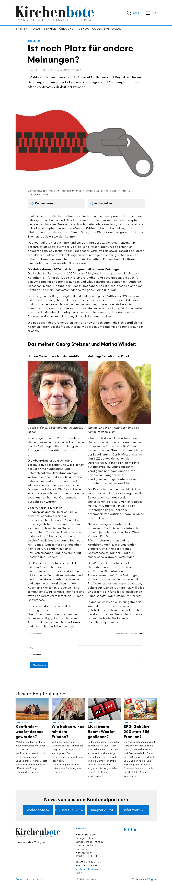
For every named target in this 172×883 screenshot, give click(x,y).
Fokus (36, 28)
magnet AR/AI (102, 810)
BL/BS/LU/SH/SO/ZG (70, 810)
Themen (22, 28)
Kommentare (41, 203)
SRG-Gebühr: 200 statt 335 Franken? (137, 731)
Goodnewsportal (106, 28)
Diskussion (34, 41)
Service (50, 28)
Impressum (38, 879)
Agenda (83, 28)
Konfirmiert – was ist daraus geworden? (29, 731)
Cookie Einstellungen (86, 879)
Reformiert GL (134, 810)
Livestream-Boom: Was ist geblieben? (101, 731)
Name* (33, 648)
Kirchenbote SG (38, 810)
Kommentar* (36, 655)
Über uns (66, 28)
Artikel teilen (101, 203)
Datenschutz (23, 879)
